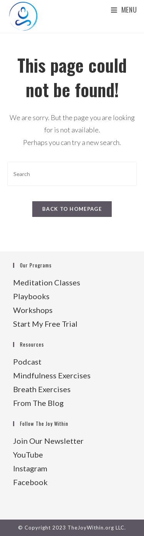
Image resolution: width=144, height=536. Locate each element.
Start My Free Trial (45, 323)
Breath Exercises (42, 389)
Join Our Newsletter (48, 440)
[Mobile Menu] (124, 9)
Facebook (30, 482)
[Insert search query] (72, 174)
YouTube (28, 454)
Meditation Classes (46, 282)
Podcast (27, 361)
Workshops (33, 309)
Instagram (30, 468)
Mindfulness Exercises (52, 375)
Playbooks (31, 296)
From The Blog (38, 402)
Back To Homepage (72, 209)
